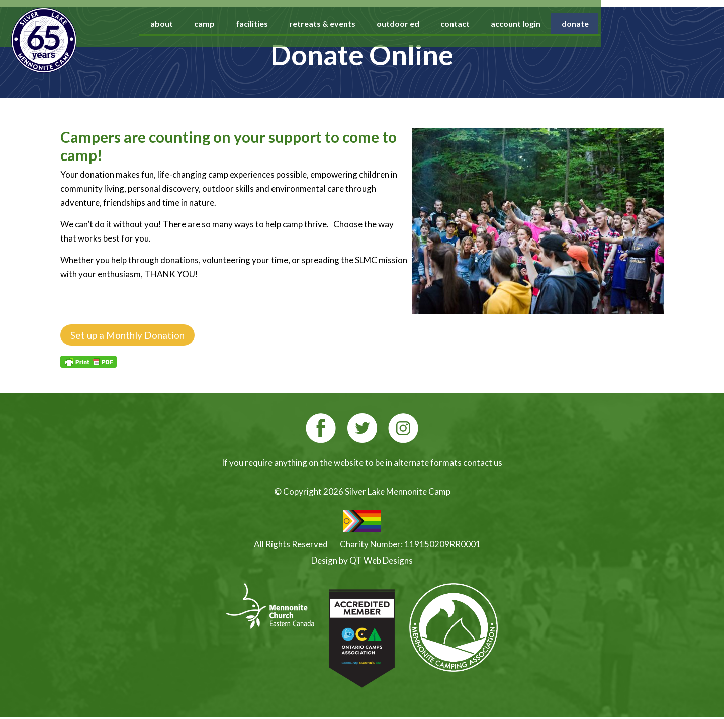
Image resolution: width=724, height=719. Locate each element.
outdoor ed (463, 23)
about (227, 23)
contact (520, 23)
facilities (318, 23)
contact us (482, 462)
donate (641, 23)
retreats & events (388, 23)
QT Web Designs (381, 560)
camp (270, 23)
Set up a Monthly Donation (127, 335)
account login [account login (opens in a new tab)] (581, 23)
